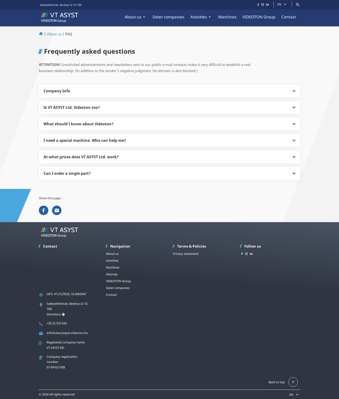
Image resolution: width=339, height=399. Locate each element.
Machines (227, 17)
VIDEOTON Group (258, 17)
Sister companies (168, 17)
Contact (288, 17)
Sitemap (111, 274)
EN (282, 4)
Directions (56, 314)
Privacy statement (185, 254)
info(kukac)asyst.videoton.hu (67, 333)
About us (135, 17)
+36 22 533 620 (57, 323)
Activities (201, 17)
